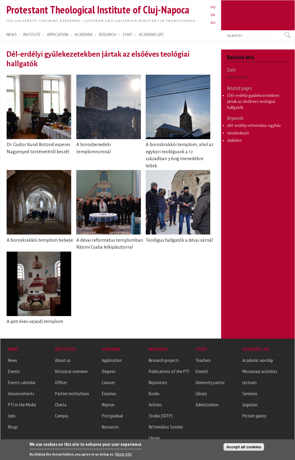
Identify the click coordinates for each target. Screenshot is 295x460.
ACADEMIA (84, 35)
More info (123, 456)
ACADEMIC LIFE (151, 35)
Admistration (207, 405)
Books (154, 393)
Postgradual (112, 416)
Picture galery (254, 416)
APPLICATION (57, 35)
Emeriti (202, 371)
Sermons (249, 393)
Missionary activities (259, 371)
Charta (60, 405)
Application (112, 360)
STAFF (127, 35)
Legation (249, 405)
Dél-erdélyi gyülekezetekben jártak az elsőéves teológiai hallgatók (253, 101)
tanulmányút (238, 133)
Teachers (203, 360)
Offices (61, 382)
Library (154, 438)
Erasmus (109, 393)
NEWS (11, 35)
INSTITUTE (32, 35)
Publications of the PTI (169, 371)
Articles (155, 405)
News (12, 360)
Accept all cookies (243, 449)
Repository (158, 382)
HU (213, 7)
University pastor (210, 382)
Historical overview (71, 371)
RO (213, 23)
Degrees (109, 371)
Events (14, 371)
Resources (110, 427)
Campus (61, 416)
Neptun (108, 405)
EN (213, 15)
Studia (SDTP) (161, 416)
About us (63, 360)
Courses (108, 382)
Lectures (249, 382)
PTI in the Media (22, 405)
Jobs (12, 416)
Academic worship (257, 360)
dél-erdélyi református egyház (254, 125)
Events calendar (21, 382)
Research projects (164, 360)
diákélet (234, 140)
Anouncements (21, 393)
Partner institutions (72, 393)
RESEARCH (107, 35)
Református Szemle (166, 427)
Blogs (13, 427)
